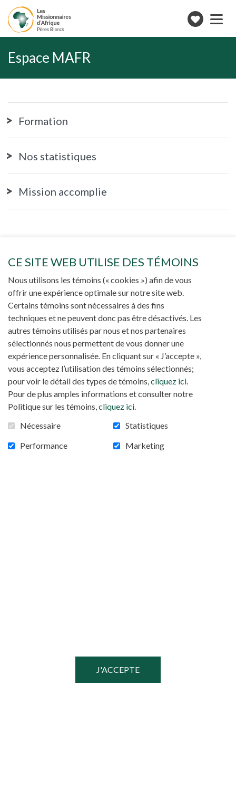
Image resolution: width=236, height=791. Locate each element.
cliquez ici (168, 381)
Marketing (144, 445)
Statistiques (146, 425)
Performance (43, 445)
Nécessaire (40, 425)
